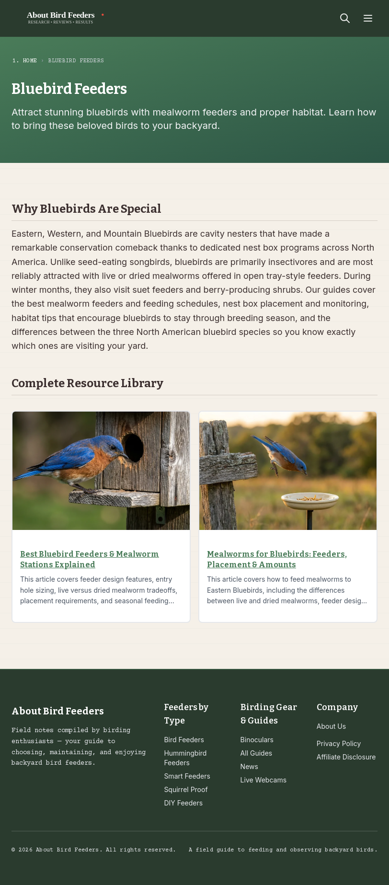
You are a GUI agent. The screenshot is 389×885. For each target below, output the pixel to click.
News (249, 766)
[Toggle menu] (368, 18)
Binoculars (257, 740)
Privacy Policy (339, 743)
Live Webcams (263, 780)
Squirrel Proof (185, 789)
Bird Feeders (184, 740)
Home (30, 61)
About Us (331, 726)
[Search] (345, 18)
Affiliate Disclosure (346, 757)
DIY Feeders (183, 803)
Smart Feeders (187, 776)
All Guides (256, 753)
